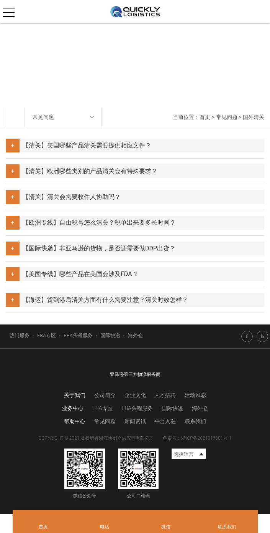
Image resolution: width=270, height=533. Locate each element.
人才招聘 (165, 395)
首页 (205, 117)
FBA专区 (46, 335)
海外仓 (135, 335)
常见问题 (226, 117)
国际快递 (110, 335)
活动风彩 (195, 395)
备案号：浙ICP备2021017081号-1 (197, 438)
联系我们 (195, 421)
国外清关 (253, 117)
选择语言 (184, 454)
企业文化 (135, 395)
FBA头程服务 (78, 335)
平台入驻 (165, 421)
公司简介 (105, 395)
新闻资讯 (135, 421)
